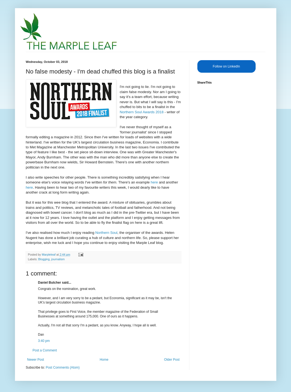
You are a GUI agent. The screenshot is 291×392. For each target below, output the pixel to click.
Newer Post (35, 360)
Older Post (172, 360)
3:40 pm (44, 341)
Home (104, 360)
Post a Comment (45, 350)
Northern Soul (106, 233)
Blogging (44, 259)
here (154, 182)
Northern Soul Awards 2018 (142, 112)
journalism (58, 259)
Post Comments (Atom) (63, 367)
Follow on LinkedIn (226, 66)
